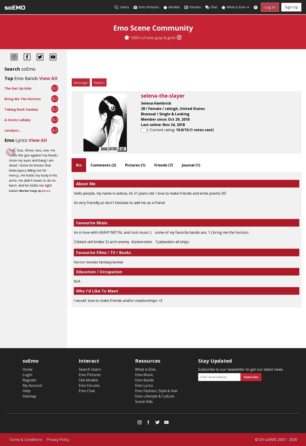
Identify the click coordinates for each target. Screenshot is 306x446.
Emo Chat (87, 390)
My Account (32, 385)
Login (27, 374)
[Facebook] (27, 57)
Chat (211, 7)
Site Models (88, 380)
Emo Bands (144, 380)
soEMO (14, 7)
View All (48, 78)
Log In (270, 7)
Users (121, 7)
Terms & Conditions (25, 439)
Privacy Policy (58, 439)
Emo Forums (89, 385)
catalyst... (12, 130)
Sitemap (29, 396)
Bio (79, 165)
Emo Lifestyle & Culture (154, 396)
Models (171, 7)
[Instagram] (179, 37)
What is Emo (235, 7)
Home (28, 369)
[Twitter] (40, 57)
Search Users (90, 369)
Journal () (191, 165)
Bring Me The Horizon (22, 99)
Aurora (46, 190)
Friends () (163, 165)
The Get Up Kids (18, 88)
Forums (192, 7)
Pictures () (135, 165)
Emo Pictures (146, 7)
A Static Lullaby (17, 120)
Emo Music (144, 374)
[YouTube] (53, 57)
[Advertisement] (187, 65)
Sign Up (291, 7)
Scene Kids (144, 401)
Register (30, 380)
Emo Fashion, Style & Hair (156, 390)
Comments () (103, 165)
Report (99, 82)
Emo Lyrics (144, 385)
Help (26, 390)
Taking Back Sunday (21, 109)
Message (81, 82)
